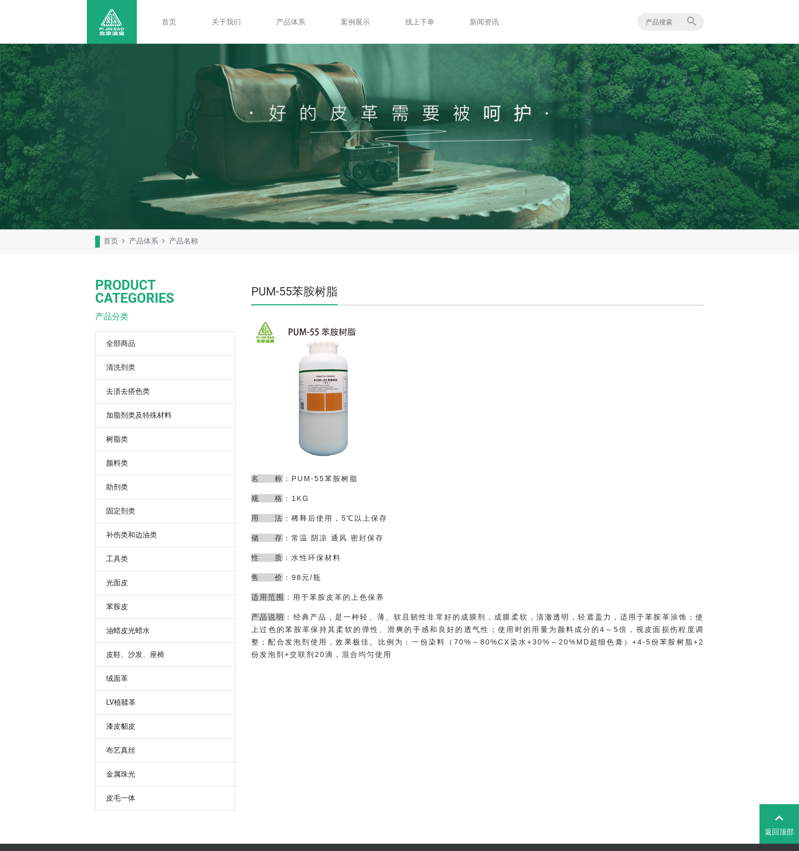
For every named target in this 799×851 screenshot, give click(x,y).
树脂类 (117, 439)
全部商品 (120, 343)
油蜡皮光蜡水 (128, 630)
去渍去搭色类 (128, 391)
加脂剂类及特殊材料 (139, 415)
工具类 (117, 559)
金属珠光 (120, 774)
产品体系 (290, 22)
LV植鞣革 (121, 702)
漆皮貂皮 (120, 726)
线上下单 (419, 22)
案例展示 (355, 22)
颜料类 (117, 463)
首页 (169, 22)
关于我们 (226, 22)
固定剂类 (120, 511)
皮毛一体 (120, 798)
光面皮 (117, 582)
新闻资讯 (484, 22)
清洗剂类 (120, 367)
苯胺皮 (117, 606)
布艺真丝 (120, 750)
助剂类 (117, 487)
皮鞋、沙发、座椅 (135, 654)
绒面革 (117, 678)
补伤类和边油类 (131, 535)
